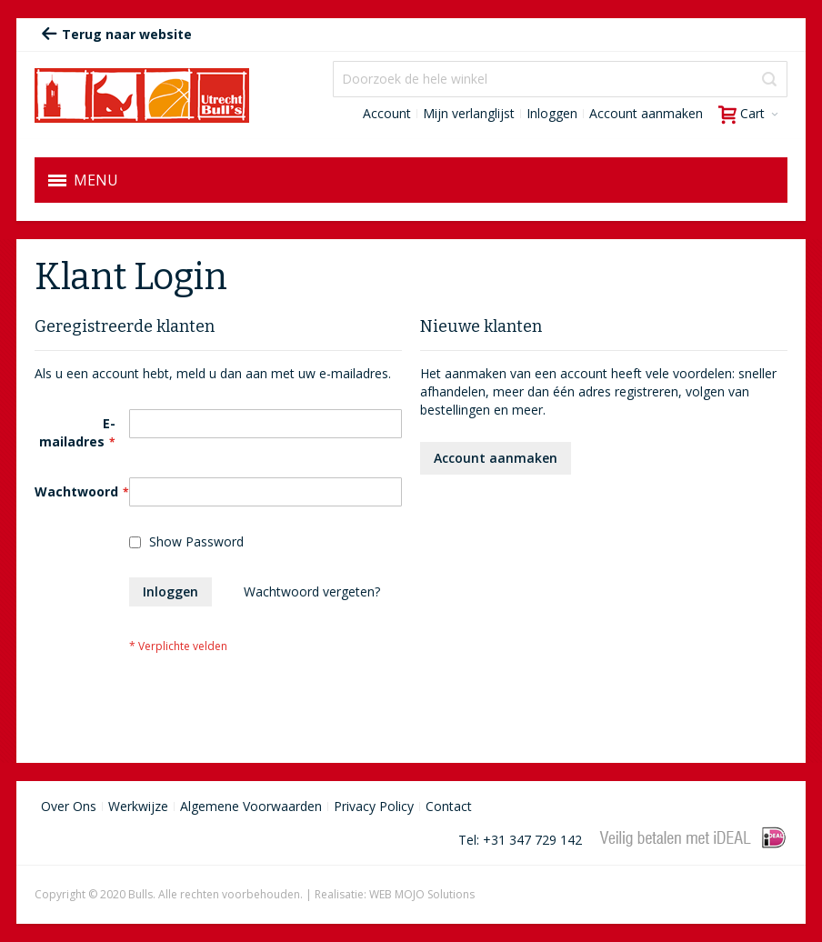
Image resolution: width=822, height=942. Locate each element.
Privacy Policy (374, 806)
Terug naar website (116, 34)
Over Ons (68, 806)
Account (387, 113)
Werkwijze (138, 806)
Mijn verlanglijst (469, 113)
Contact (449, 806)
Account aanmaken (646, 113)
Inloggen (551, 113)
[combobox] (560, 79)
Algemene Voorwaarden (251, 806)
